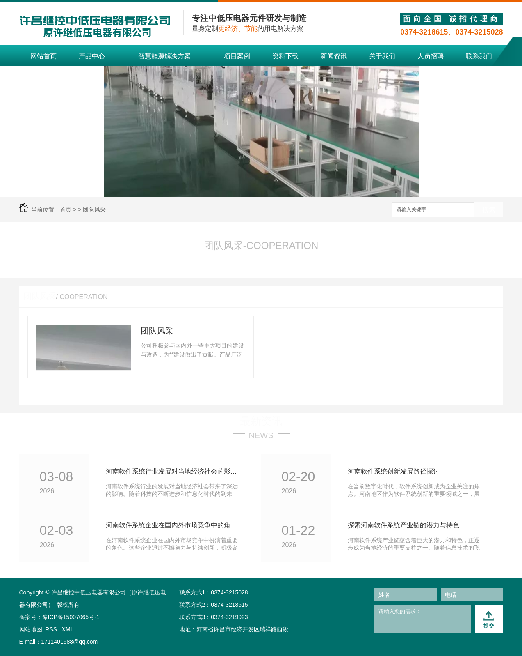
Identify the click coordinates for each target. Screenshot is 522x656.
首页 (65, 209)
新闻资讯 (334, 56)
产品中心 (92, 56)
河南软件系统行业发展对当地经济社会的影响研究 (174, 471)
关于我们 (382, 56)
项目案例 (237, 56)
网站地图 (30, 629)
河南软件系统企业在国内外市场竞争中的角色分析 (174, 525)
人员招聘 (430, 56)
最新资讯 (261, 421)
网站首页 (43, 56)
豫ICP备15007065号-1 (71, 617)
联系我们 (479, 56)
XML (68, 629)
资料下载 (285, 56)
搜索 (488, 210)
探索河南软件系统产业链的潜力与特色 (403, 525)
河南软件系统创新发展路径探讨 (394, 471)
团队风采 (94, 209)
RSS (52, 629)
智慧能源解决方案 (164, 56)
